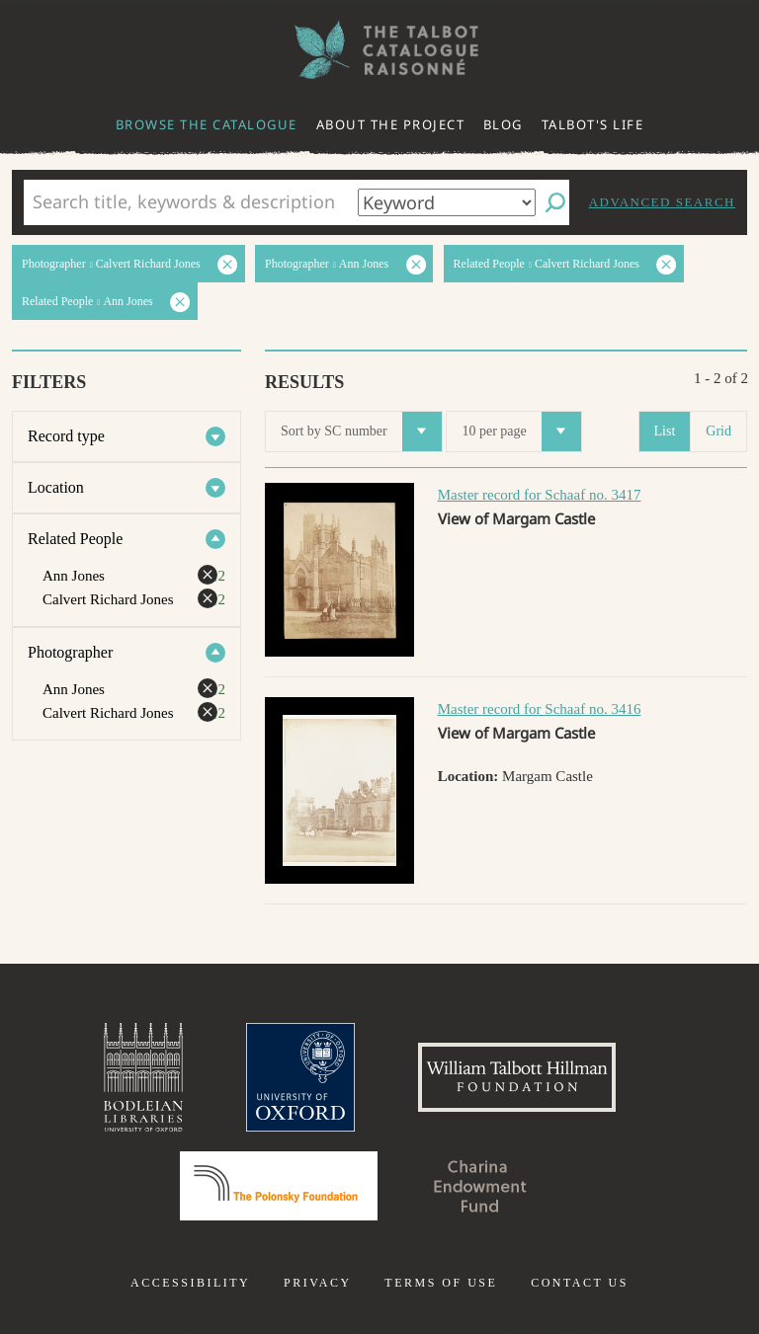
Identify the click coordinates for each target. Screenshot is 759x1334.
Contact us (580, 1283)
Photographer (70, 652)
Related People (75, 538)
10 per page (521, 431)
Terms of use (440, 1283)
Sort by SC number (361, 431)
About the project (390, 124)
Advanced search (662, 202)
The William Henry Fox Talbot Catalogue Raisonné (379, 50)
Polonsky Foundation (279, 1185)
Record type (66, 436)
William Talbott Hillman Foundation (517, 1077)
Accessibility (190, 1283)
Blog (503, 124)
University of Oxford (300, 1077)
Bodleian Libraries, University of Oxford (143, 1077)
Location (56, 487)
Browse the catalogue (206, 124)
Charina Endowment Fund (480, 1185)
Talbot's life (593, 124)
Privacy (318, 1283)
